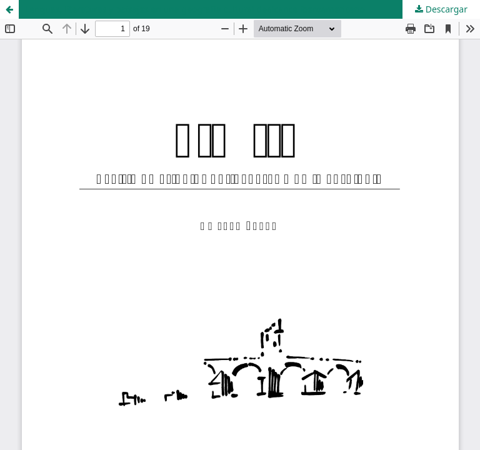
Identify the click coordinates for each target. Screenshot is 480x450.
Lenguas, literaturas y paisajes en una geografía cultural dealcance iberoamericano (195, 9)
